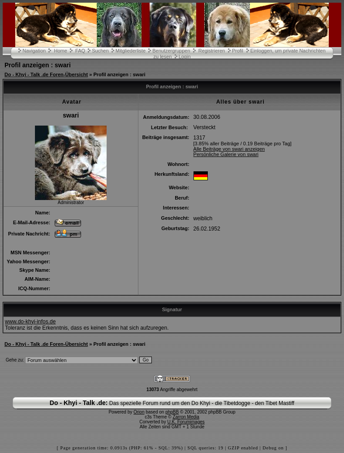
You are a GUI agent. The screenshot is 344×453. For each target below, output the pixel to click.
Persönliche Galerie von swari (226, 154)
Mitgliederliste (131, 50)
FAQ (80, 50)
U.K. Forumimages (185, 421)
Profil (237, 50)
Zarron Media (185, 416)
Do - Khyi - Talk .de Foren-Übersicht (46, 74)
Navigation (34, 50)
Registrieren (211, 50)
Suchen (100, 50)
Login (185, 56)
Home (60, 50)
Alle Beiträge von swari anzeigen (229, 149)
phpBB (172, 411)
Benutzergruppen (171, 50)
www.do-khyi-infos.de (30, 321)
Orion (138, 411)
